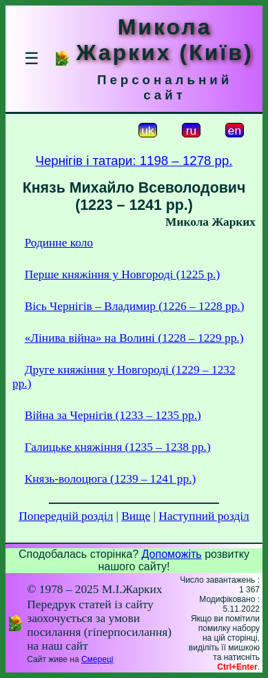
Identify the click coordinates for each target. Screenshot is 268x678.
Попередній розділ (66, 516)
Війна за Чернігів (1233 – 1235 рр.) (113, 415)
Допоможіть (172, 554)
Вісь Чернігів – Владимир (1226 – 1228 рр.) (135, 306)
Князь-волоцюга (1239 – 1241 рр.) (110, 478)
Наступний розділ (203, 516)
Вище (135, 516)
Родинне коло (59, 242)
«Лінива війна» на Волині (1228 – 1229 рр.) (134, 338)
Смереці (97, 659)
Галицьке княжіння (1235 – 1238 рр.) (118, 447)
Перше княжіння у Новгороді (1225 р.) (122, 274)
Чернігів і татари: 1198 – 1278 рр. (133, 160)
